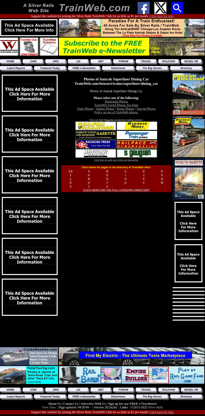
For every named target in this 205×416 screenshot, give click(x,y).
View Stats (49, 407)
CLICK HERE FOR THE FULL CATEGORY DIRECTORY (116, 190)
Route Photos (125, 108)
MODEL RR (191, 61)
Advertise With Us (93, 403)
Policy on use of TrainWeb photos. (116, 112)
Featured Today (50, 68)
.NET (101, 61)
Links (124, 407)
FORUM (123, 61)
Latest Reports (16, 68)
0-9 (70, 171)
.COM (33, 61)
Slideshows (118, 68)
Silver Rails (155, 407)
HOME (10, 61)
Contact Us (71, 403)
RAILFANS (168, 61)
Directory (186, 68)
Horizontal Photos (116, 101)
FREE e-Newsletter (84, 68)
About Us (55, 403)
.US (78, 61)
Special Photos (146, 108)
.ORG (55, 61)
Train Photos (85, 108)
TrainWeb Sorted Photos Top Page (116, 105)
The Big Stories (152, 68)
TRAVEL (146, 61)
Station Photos (105, 108)
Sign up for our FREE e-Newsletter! (132, 403)
